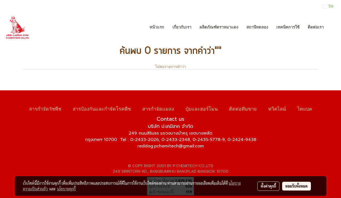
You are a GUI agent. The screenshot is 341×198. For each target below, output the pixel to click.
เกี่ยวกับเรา (181, 27)
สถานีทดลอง (257, 27)
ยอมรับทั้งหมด (296, 186)
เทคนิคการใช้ (287, 27)
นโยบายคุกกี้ (66, 188)
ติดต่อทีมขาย (243, 108)
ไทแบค (304, 108)
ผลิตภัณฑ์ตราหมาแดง (219, 27)
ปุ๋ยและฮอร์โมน (201, 108)
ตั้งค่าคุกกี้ (268, 186)
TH (327, 6)
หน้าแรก (156, 27)
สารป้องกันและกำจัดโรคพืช (102, 108)
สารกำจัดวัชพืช (45, 108)
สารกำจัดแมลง (158, 108)
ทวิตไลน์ (277, 108)
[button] (333, 27)
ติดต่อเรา (316, 27)
